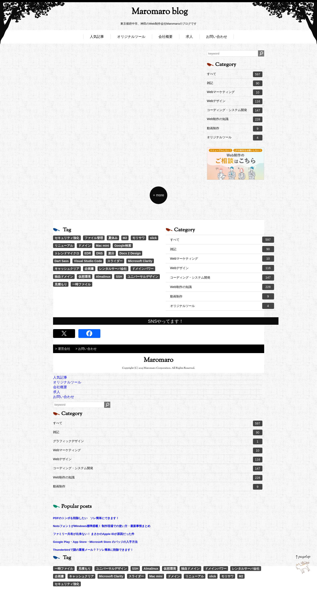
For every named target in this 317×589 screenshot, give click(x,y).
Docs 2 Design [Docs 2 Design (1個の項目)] (130, 253)
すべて (234, 74)
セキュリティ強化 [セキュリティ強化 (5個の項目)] (67, 238)
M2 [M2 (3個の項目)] (125, 238)
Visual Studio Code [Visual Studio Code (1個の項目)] (88, 261)
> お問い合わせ (86, 348)
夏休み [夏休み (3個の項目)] (113, 238)
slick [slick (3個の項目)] (153, 238)
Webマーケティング (234, 92)
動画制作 (234, 128)
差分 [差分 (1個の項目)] (111, 253)
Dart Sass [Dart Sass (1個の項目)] (62, 261)
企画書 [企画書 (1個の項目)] (89, 268)
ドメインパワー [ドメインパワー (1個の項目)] (143, 268)
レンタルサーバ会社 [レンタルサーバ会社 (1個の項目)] (113, 268)
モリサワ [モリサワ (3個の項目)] (138, 238)
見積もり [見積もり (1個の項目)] (61, 284)
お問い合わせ (216, 37)
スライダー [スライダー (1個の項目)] (115, 261)
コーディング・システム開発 (234, 110)
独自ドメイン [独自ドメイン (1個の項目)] (64, 276)
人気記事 (97, 37)
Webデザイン (234, 101)
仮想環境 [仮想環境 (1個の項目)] (84, 276)
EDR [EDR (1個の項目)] (88, 253)
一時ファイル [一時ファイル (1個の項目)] (81, 284)
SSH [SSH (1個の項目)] (119, 276)
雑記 (234, 83)
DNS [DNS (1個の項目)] (99, 253)
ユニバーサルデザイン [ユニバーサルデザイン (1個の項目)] (142, 276)
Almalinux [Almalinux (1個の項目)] (103, 276)
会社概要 (165, 37)
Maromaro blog (158, 12)
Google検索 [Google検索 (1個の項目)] (122, 245)
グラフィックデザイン (157, 441)
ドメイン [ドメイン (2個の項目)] (84, 245)
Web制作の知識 (234, 119)
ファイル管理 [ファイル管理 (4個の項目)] (94, 238)
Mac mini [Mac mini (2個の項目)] (102, 245)
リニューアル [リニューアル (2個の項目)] (64, 245)
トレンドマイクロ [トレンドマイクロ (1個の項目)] (67, 253)
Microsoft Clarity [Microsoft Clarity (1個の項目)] (140, 261)
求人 (189, 37)
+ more (158, 195)
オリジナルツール (131, 37)
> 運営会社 (62, 348)
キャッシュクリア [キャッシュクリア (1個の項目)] (67, 268)
